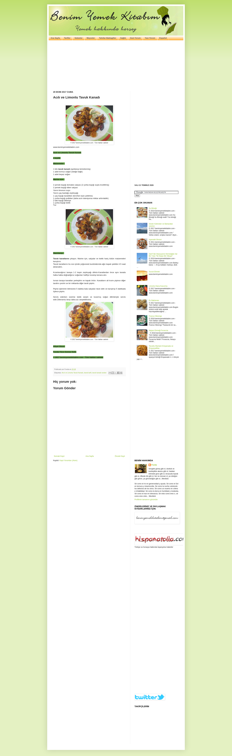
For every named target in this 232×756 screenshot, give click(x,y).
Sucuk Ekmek (154, 272)
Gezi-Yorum (135, 38)
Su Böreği (153, 208)
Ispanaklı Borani (155, 240)
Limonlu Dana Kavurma (158, 286)
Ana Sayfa (55, 38)
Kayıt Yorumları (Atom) (68, 460)
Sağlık (123, 38)
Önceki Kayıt (120, 456)
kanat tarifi (87, 373)
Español (163, 38)
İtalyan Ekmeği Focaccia (158, 330)
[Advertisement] (116, 65)
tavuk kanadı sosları (99, 373)
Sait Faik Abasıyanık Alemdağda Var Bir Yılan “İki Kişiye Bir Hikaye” (163, 255)
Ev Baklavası (154, 300)
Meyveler (91, 38)
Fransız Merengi (155, 316)
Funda (154, 465)
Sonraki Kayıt (59, 456)
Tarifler (67, 38)
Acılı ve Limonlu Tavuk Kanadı (72, 373)
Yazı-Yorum (150, 38)
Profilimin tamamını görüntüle (146, 500)
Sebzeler (78, 38)
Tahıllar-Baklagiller (107, 38)
